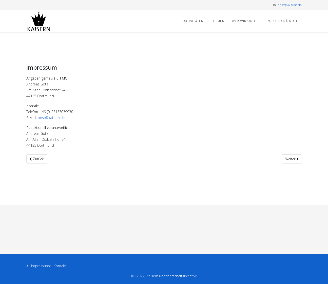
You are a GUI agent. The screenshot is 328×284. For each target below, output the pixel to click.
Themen (218, 21)
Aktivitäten (193, 21)
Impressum (39, 266)
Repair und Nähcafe (280, 21)
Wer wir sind (243, 21)
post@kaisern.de (289, 5)
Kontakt (59, 266)
